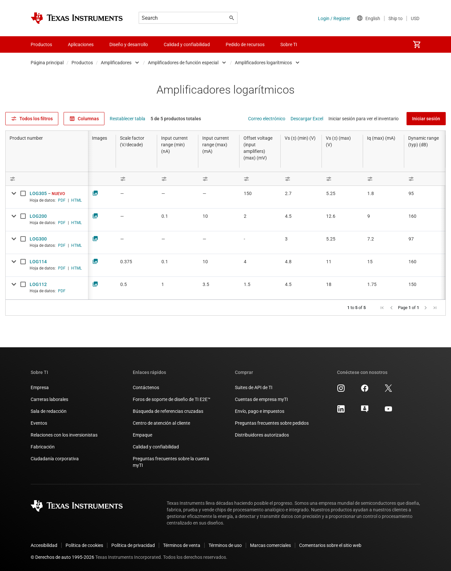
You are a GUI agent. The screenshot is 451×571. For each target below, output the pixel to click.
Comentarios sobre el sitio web (330, 545)
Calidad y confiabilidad (156, 446)
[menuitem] (417, 44)
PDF (62, 200)
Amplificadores (116, 62)
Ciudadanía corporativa (55, 458)
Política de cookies (84, 545)
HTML (76, 200)
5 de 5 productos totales (176, 118)
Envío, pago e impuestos (259, 411)
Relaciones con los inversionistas (64, 435)
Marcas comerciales (270, 545)
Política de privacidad (133, 545)
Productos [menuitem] (41, 44)
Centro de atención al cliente (161, 423)
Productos (82, 62)
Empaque (142, 435)
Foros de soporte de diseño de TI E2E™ (172, 399)
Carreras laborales (49, 399)
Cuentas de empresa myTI (261, 399)
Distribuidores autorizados (262, 435)
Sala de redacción (49, 411)
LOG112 (38, 284)
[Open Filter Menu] (47, 179)
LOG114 (38, 261)
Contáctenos (146, 387)
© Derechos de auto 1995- (62, 557)
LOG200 (38, 216)
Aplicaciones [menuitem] (81, 44)
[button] (382, 307)
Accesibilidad (44, 545)
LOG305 (38, 193)
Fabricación (43, 446)
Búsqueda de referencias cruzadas (168, 411)
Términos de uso (225, 545)
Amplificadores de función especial (183, 62)
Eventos (39, 423)
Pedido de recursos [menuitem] (245, 44)
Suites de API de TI (253, 387)
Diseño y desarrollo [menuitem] (128, 44)
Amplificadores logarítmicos (263, 62)
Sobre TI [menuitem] (288, 44)
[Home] (77, 18)
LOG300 (38, 239)
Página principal (47, 62)
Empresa (40, 387)
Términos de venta (181, 545)
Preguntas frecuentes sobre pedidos (272, 423)
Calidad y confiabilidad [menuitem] (187, 44)
